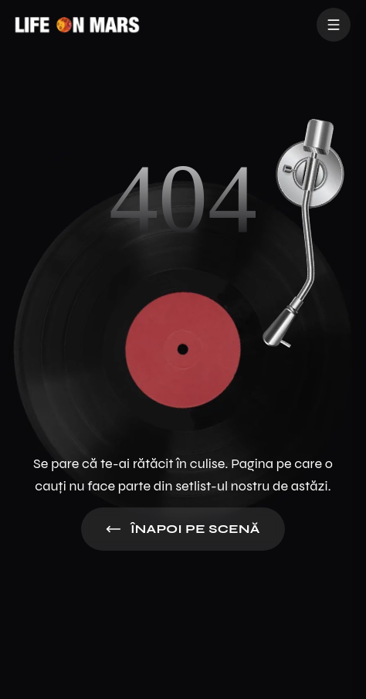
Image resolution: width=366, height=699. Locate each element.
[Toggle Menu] (334, 25)
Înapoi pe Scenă (183, 529)
